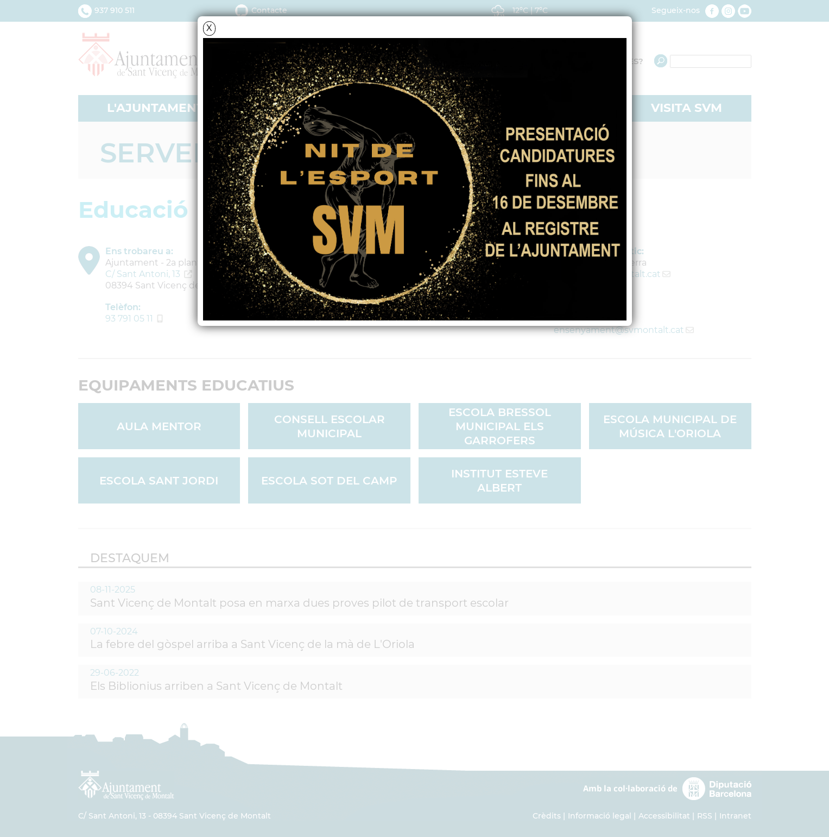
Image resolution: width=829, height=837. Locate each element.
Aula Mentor (159, 426)
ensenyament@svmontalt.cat (619, 330)
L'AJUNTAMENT (155, 107)
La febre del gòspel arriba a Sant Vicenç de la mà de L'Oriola (252, 644)
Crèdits (547, 816)
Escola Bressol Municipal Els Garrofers (499, 426)
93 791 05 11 (129, 318)
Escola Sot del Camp (329, 480)
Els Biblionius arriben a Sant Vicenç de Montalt (216, 686)
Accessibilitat (664, 816)
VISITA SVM (686, 107)
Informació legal (599, 816)
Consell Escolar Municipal (329, 426)
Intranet (735, 816)
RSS (704, 816)
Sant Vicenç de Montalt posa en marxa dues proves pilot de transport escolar (299, 602)
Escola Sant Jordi (158, 480)
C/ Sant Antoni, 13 (142, 274)
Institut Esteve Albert (499, 480)
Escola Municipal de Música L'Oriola (670, 426)
